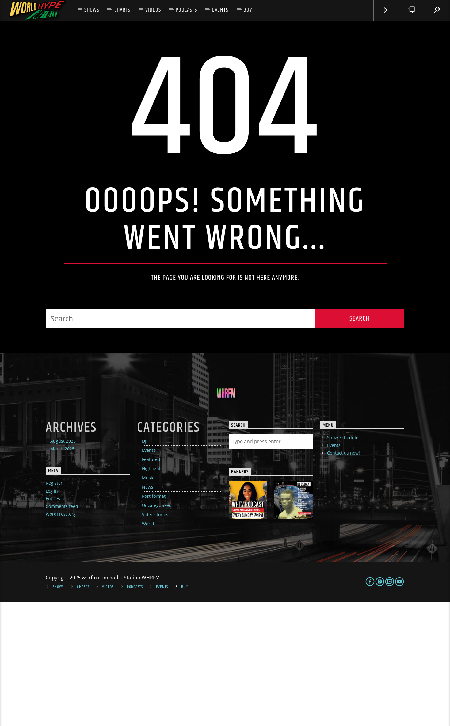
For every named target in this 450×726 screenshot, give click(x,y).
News (147, 611)
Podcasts (186, 10)
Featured (151, 583)
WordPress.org (61, 638)
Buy (247, 10)
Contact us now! (343, 577)
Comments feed (62, 630)
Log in (52, 615)
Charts (122, 10)
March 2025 (62, 572)
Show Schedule (342, 561)
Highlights (152, 592)
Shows (91, 10)
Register (54, 607)
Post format (154, 620)
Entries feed (58, 622)
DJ (144, 565)
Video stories (155, 638)
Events (220, 10)
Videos (153, 10)
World (148, 648)
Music (148, 602)
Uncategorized (157, 629)
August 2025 (63, 565)
